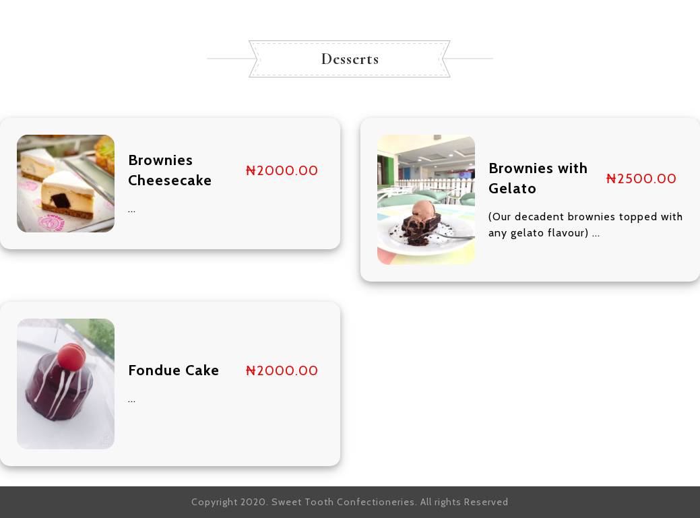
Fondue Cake (174, 370)
